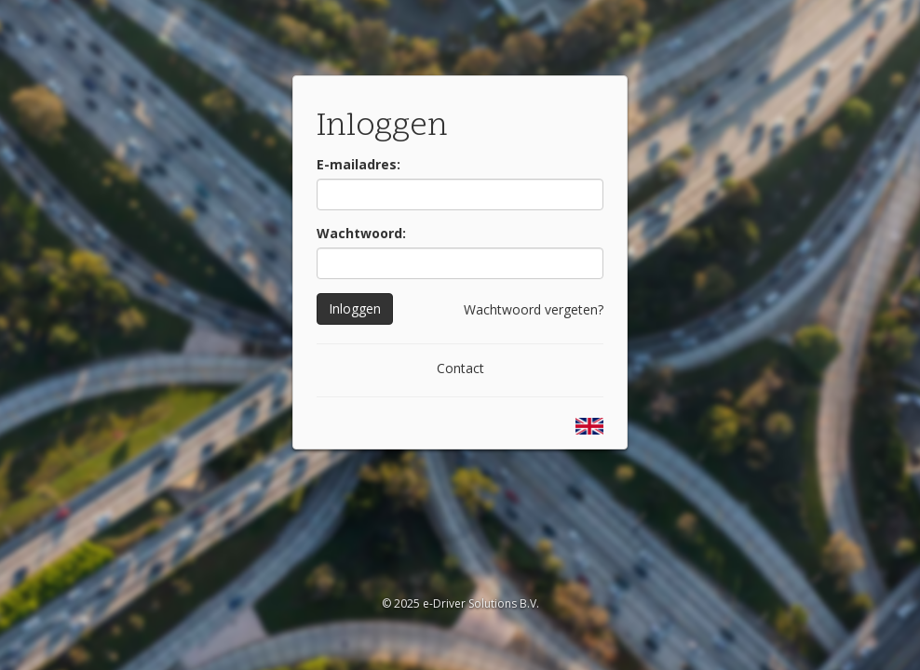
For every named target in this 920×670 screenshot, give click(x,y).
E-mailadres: (358, 164)
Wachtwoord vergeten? (533, 309)
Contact (460, 368)
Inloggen (355, 308)
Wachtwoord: (361, 233)
